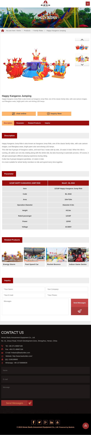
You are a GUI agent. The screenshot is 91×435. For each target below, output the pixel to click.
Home (18, 31)
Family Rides (38, 31)
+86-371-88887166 (16, 346)
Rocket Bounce (54, 264)
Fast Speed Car (32, 264)
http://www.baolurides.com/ (22, 356)
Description (8, 123)
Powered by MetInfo (67, 427)
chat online (11, 113)
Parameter (22, 123)
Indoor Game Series (78, 264)
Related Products (37, 123)
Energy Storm (9, 264)
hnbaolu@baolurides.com (20, 352)
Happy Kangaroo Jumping (56, 31)
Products (27, 31)
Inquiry (51, 123)
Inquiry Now (32, 113)
